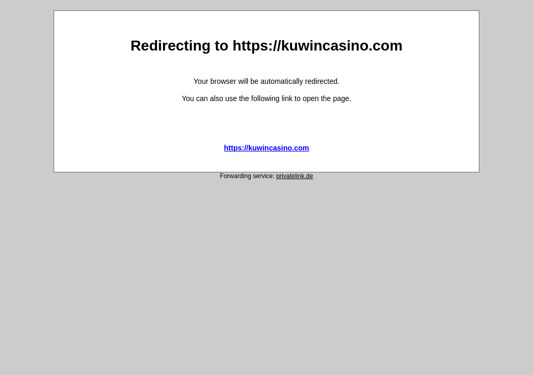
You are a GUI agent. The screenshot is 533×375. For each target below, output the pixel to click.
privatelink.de (294, 176)
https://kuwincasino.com (266, 148)
